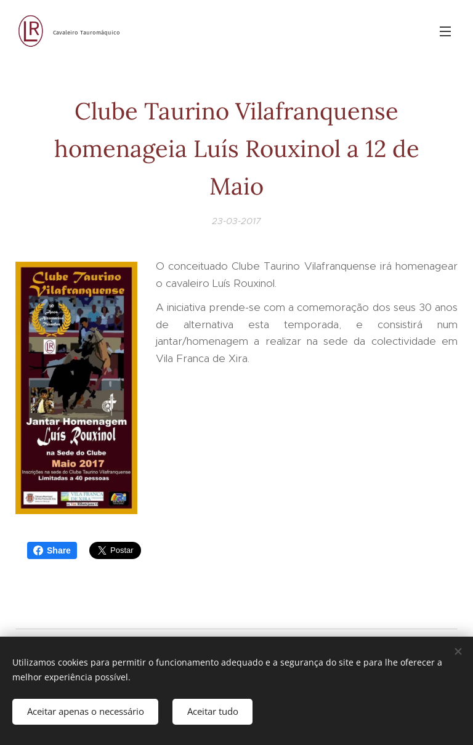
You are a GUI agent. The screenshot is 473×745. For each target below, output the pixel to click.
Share (52, 550)
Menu (445, 31)
